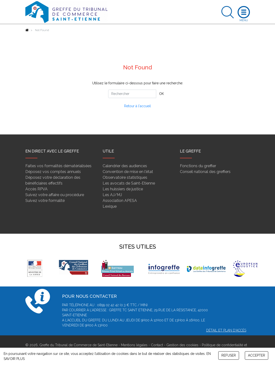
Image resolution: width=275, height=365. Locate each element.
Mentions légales (134, 345)
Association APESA (120, 200)
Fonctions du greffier (198, 166)
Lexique (110, 206)
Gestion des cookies (182, 345)
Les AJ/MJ (112, 194)
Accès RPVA (36, 189)
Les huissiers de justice (123, 189)
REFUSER (228, 355)
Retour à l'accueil (137, 106)
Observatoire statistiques (125, 177)
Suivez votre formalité (45, 200)
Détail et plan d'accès (226, 330)
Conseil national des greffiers (205, 171)
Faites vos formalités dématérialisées (58, 166)
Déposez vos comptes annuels (53, 171)
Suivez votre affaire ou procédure (54, 194)
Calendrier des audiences (125, 166)
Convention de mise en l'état (128, 171)
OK (161, 94)
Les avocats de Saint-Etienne (129, 183)
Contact (157, 345)
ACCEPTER (256, 355)
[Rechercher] (132, 94)
